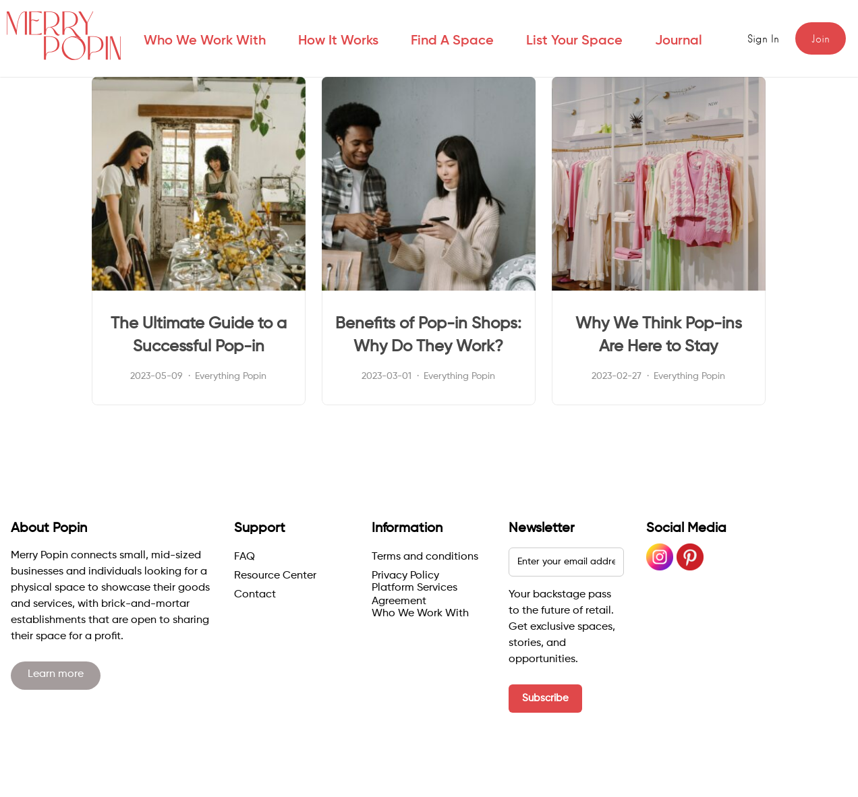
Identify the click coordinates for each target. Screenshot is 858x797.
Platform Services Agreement (414, 594)
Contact (255, 594)
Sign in (763, 39)
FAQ (244, 557)
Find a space (452, 41)
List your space (574, 41)
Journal (678, 41)
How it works (338, 41)
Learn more (56, 674)
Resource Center (275, 575)
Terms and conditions (425, 557)
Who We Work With (205, 41)
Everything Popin (230, 376)
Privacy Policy (405, 575)
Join (820, 39)
